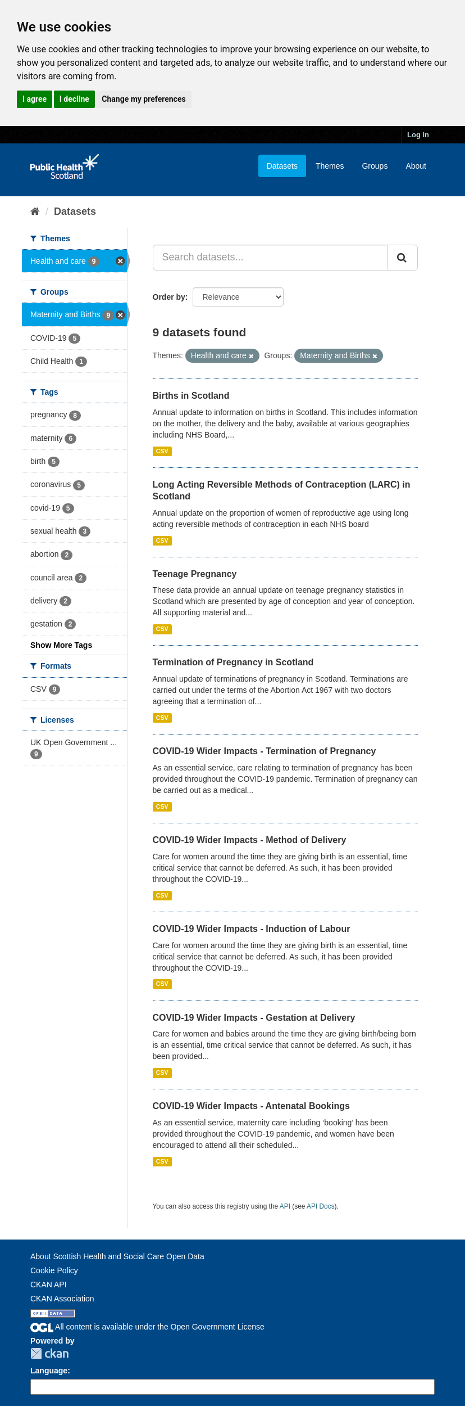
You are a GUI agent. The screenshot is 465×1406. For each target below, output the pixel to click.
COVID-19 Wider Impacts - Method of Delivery (250, 840)
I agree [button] (34, 98)
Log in (418, 134)
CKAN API (48, 1284)
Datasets (282, 165)
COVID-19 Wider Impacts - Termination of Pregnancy (264, 751)
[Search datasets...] (271, 258)
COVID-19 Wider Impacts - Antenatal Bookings (251, 1106)
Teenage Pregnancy (195, 574)
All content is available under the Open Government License (147, 1326)
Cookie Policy (54, 1270)
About (415, 165)
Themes (330, 165)
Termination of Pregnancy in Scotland (233, 662)
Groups (375, 165)
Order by (169, 296)
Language (48, 1370)
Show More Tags (61, 645)
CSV (162, 451)
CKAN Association (62, 1298)
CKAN (49, 1353)
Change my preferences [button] (143, 98)
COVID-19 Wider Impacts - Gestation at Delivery (254, 1017)
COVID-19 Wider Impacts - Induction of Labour (251, 929)
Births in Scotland (191, 395)
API (285, 1206)
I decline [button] (74, 98)
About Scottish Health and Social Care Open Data (117, 1256)
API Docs (321, 1206)
